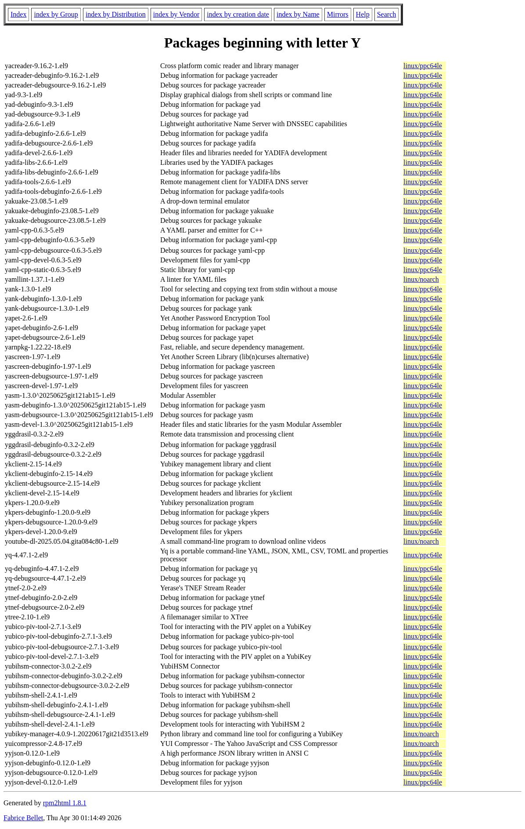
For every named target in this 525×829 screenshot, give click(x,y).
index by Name (298, 14)
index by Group (56, 14)
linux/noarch (421, 279)
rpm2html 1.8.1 (64, 803)
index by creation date (238, 14)
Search (386, 14)
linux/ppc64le (422, 65)
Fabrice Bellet (23, 818)
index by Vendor (176, 14)
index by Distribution (116, 14)
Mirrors (338, 14)
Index (18, 14)
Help (363, 14)
